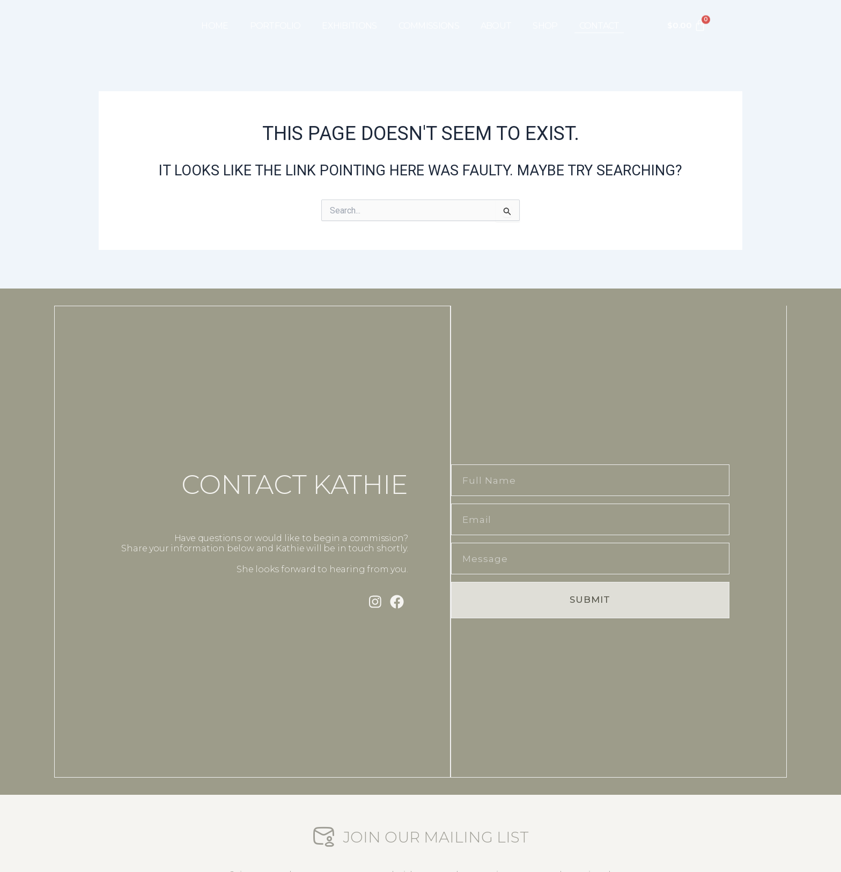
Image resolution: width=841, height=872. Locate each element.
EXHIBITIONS (349, 18)
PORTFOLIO (275, 18)
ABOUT (496, 18)
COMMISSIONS (429, 18)
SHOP (545, 18)
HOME (214, 18)
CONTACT (599, 18)
